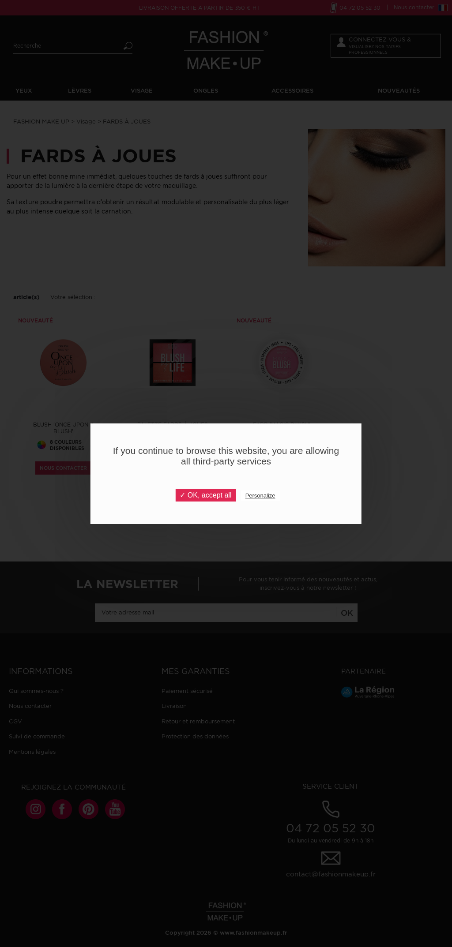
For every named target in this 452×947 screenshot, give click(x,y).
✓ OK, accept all (205, 495)
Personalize (260, 495)
